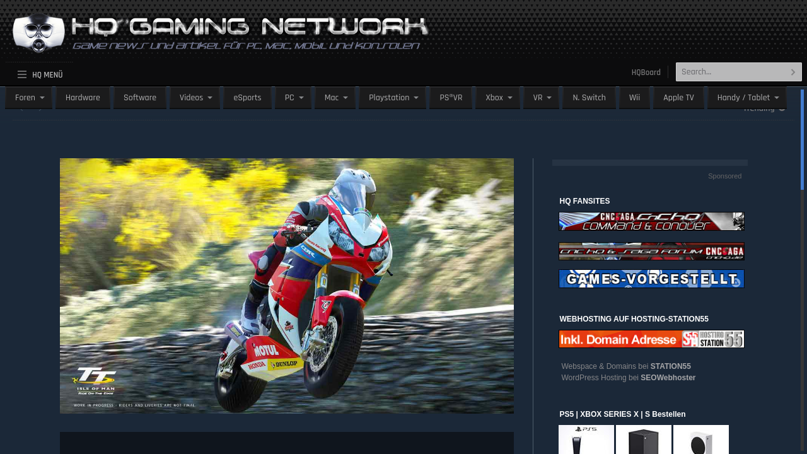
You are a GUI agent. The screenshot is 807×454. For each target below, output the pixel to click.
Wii (634, 97)
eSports (247, 97)
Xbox (493, 97)
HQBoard (646, 72)
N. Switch (589, 97)
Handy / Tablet (743, 97)
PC (289, 97)
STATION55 (671, 366)
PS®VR (450, 97)
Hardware (83, 97)
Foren (25, 97)
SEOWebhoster (668, 377)
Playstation (389, 97)
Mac (332, 97)
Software (140, 97)
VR (538, 97)
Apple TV (678, 97)
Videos (191, 97)
